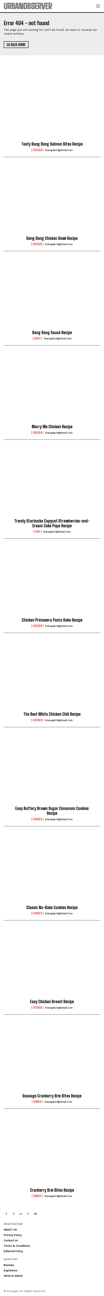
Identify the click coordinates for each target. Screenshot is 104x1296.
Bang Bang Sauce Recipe (52, 332)
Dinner (37, 1101)
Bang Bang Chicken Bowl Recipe (52, 238)
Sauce (37, 338)
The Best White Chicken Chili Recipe (52, 714)
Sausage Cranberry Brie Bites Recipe (52, 1095)
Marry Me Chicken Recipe (52, 426)
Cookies (37, 819)
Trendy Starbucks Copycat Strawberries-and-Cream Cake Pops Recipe (52, 523)
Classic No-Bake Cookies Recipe (52, 907)
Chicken (37, 150)
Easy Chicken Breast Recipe (52, 1001)
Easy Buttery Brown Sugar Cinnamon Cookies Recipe (52, 811)
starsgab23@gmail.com (59, 150)
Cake (37, 531)
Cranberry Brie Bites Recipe (52, 1190)
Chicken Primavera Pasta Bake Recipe (52, 620)
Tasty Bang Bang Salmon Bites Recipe (52, 144)
